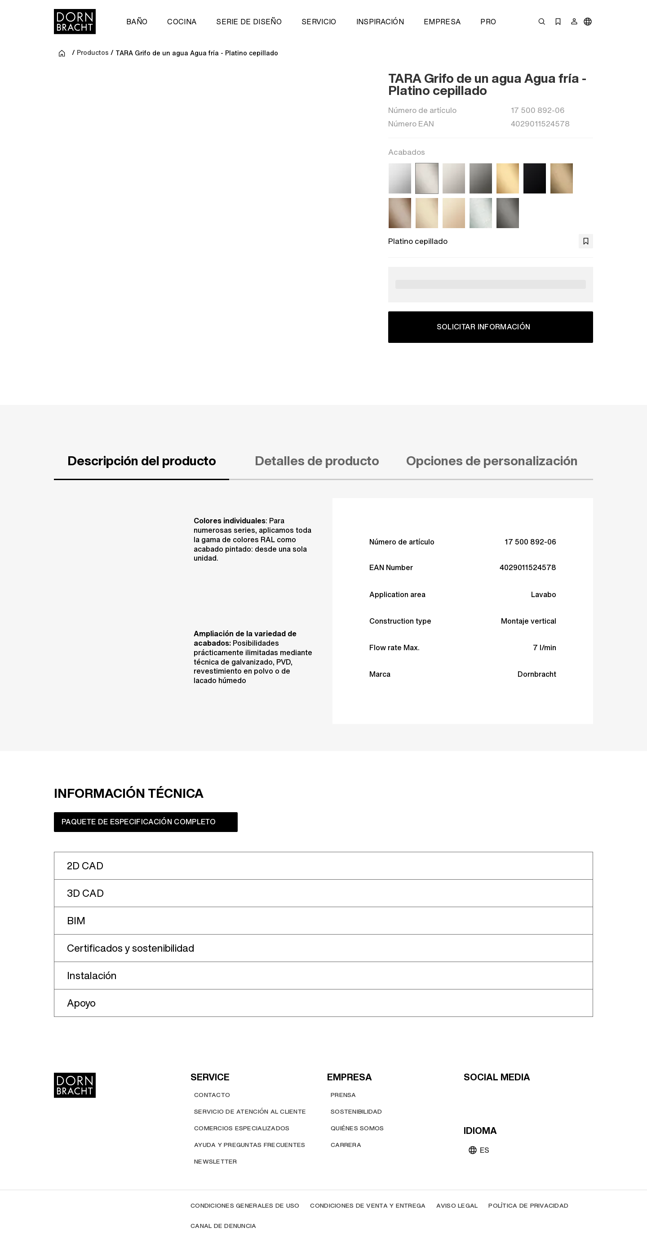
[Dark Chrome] (480, 178)
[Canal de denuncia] (224, 1225)
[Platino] (453, 178)
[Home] (75, 21)
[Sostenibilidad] (356, 1111)
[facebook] (520, 1096)
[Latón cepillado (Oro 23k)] (507, 178)
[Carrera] (346, 1144)
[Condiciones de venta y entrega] (367, 1205)
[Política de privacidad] (528, 1205)
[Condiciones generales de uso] (245, 1205)
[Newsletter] (215, 1161)
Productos (93, 53)
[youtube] (471, 1096)
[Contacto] (212, 1094)
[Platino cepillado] (427, 178)
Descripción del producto (141, 460)
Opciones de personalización (492, 460)
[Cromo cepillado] (480, 213)
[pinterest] (504, 1096)
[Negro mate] (534, 178)
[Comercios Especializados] (241, 1128)
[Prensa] (343, 1094)
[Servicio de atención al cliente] (250, 1111)
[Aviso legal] (457, 1205)
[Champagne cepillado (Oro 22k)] (427, 213)
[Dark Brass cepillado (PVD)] (561, 178)
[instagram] (487, 1096)
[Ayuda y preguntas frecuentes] (249, 1144)
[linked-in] (536, 1096)
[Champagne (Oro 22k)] (453, 213)
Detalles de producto (317, 460)
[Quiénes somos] (357, 1128)
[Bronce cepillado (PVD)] (400, 213)
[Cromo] (400, 178)
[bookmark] (586, 241)
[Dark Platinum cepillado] (507, 213)
